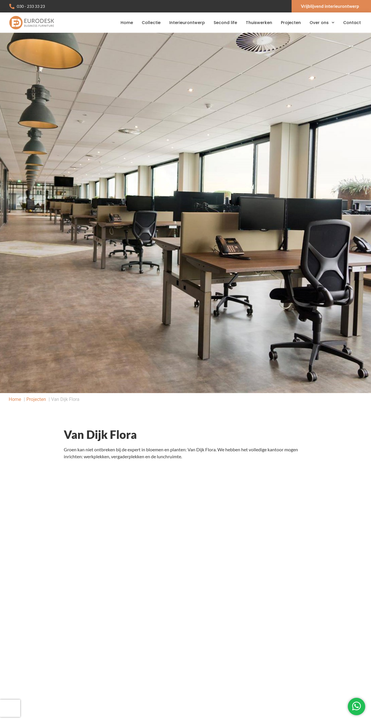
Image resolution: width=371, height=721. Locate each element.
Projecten (291, 22)
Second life (225, 22)
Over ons (322, 22)
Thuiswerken (259, 22)
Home (127, 22)
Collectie (151, 22)
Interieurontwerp (187, 22)
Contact (352, 22)
